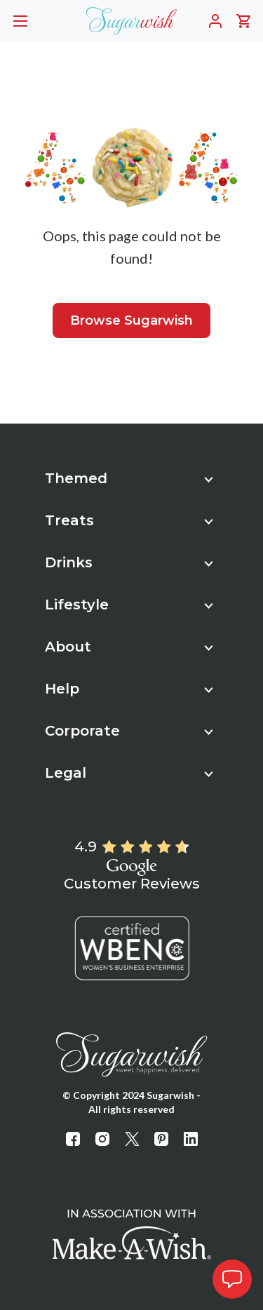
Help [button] (129, 688)
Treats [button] (129, 520)
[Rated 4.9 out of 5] (144, 846)
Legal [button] (129, 772)
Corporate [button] (129, 730)
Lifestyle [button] (129, 604)
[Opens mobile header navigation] (20, 21)
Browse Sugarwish (131, 320)
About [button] (129, 646)
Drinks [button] (129, 562)
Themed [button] (129, 478)
